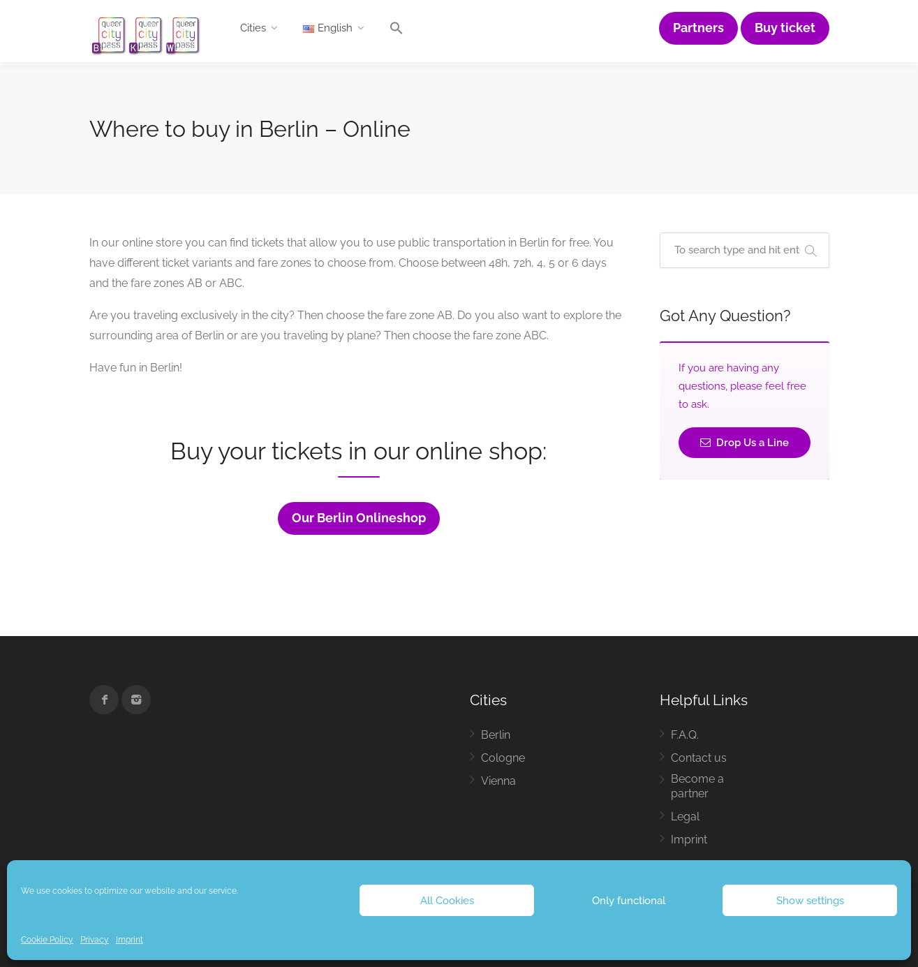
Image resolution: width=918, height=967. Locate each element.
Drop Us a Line (744, 442)
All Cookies (447, 900)
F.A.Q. (685, 734)
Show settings (810, 900)
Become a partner (697, 786)
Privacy (94, 940)
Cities (253, 28)
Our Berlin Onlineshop (359, 518)
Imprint (129, 940)
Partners (698, 28)
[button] (396, 31)
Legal (685, 816)
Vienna (498, 781)
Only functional (628, 900)
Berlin (495, 734)
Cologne (503, 758)
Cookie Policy (47, 940)
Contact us (699, 758)
